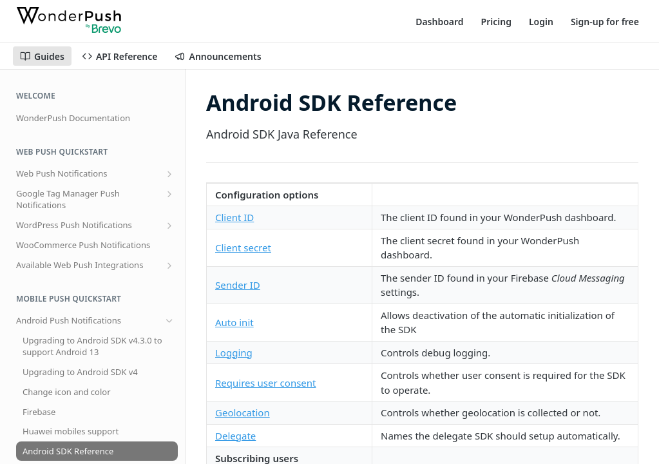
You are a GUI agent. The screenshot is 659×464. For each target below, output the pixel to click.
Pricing (496, 21)
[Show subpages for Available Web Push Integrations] (169, 265)
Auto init (234, 322)
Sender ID (237, 284)
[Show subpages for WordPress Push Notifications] (169, 225)
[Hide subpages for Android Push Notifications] (169, 321)
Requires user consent (265, 382)
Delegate (235, 435)
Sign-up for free (605, 21)
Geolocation (242, 412)
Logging (234, 352)
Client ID (234, 217)
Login (541, 21)
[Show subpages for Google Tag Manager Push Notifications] (169, 194)
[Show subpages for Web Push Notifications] (169, 174)
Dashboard (439, 21)
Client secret (243, 247)
